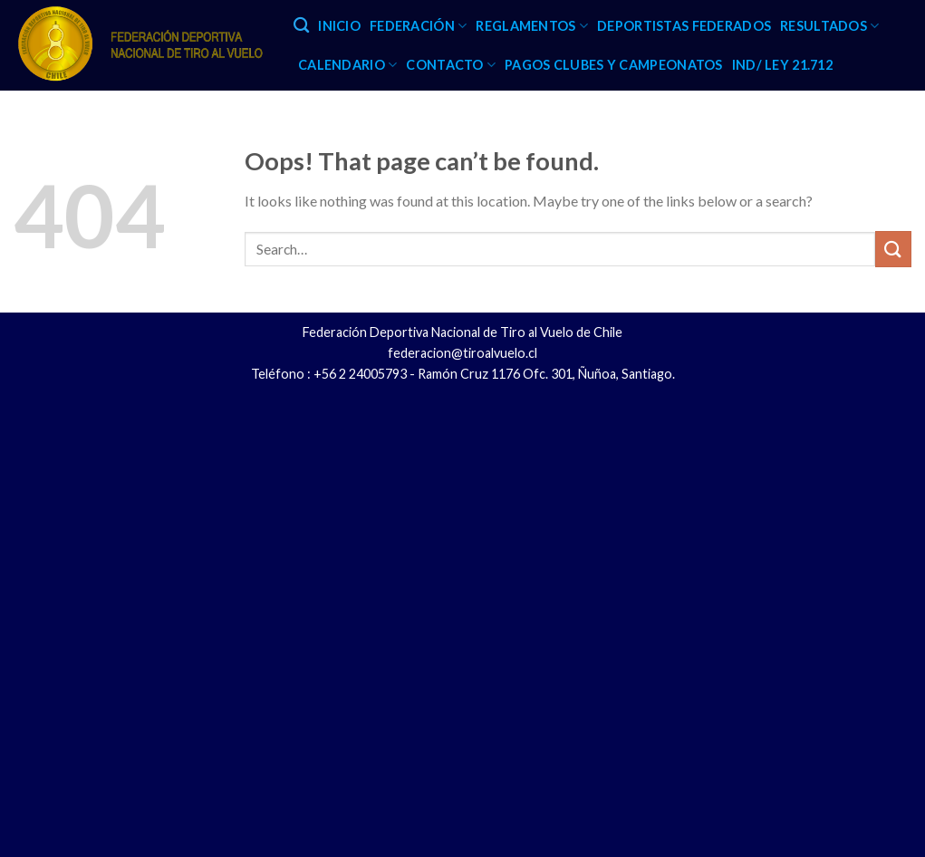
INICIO (339, 26)
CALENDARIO (347, 64)
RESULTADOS (829, 25)
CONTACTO (451, 64)
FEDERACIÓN (418, 25)
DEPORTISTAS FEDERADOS (684, 26)
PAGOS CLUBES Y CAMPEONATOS (614, 64)
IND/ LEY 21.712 (782, 64)
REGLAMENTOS (532, 25)
